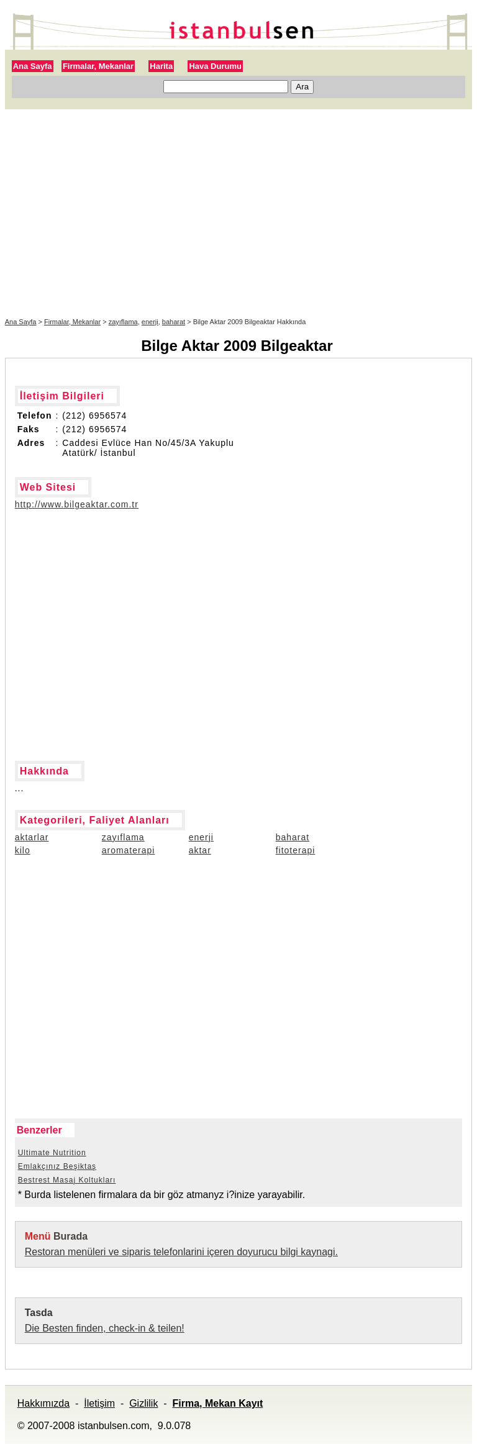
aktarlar (32, 837)
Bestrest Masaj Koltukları (67, 1180)
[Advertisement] (239, 214)
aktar (200, 850)
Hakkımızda (43, 1403)
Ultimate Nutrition (52, 1152)
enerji (150, 321)
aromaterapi (128, 850)
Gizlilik (143, 1403)
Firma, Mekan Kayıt (217, 1403)
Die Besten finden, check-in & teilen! (104, 1328)
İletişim (99, 1403)
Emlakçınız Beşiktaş (57, 1166)
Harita (161, 66)
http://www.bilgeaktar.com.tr (77, 504)
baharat (173, 321)
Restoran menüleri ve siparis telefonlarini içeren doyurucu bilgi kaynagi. (181, 1251)
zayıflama (123, 321)
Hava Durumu (215, 66)
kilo (22, 850)
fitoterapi (296, 850)
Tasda (39, 1312)
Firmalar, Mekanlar (98, 66)
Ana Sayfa (32, 66)
